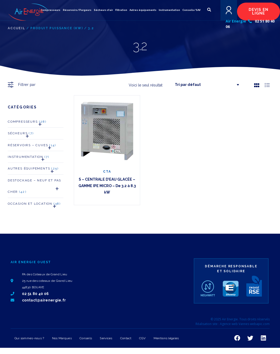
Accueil (16, 28)
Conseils (86, 338)
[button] (208, 9)
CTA (107, 171)
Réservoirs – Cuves (32, 146)
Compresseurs (27, 123)
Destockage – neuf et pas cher (35, 188)
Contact (125, 338)
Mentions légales (166, 338)
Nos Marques (62, 338)
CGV (142, 338)
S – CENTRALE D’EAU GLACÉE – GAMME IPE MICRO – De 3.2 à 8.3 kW (107, 185)
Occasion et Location (34, 205)
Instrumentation (28, 158)
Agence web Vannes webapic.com (245, 324)
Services (106, 338)
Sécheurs (21, 134)
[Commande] (205, 85)
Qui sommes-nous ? (29, 338)
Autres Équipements (33, 170)
